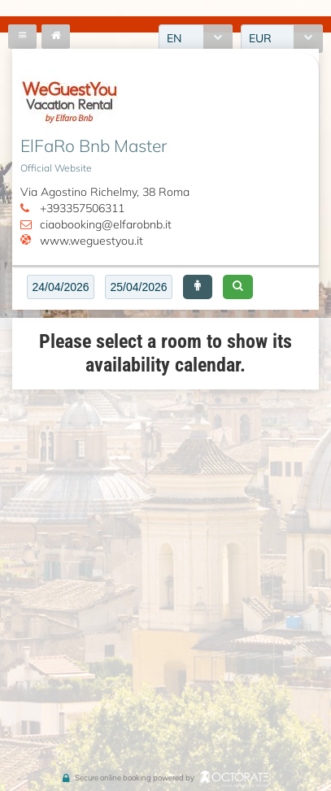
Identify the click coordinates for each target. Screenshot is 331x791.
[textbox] (60, 287)
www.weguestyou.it (91, 240)
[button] (197, 287)
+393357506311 (82, 208)
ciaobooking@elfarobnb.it (106, 224)
